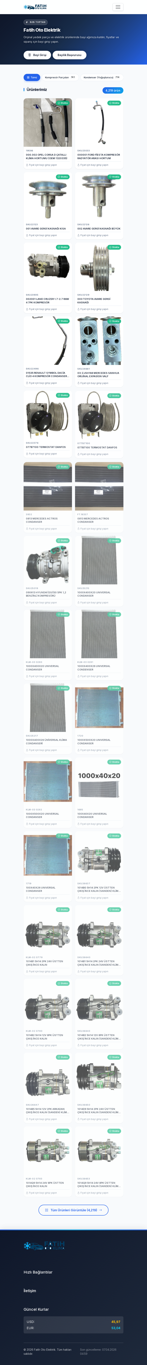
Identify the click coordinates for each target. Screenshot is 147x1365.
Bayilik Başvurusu (69, 55)
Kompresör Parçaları (60, 77)
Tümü (32, 77)
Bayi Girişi (37, 55)
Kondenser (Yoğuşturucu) (102, 77)
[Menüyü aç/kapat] (118, 7)
